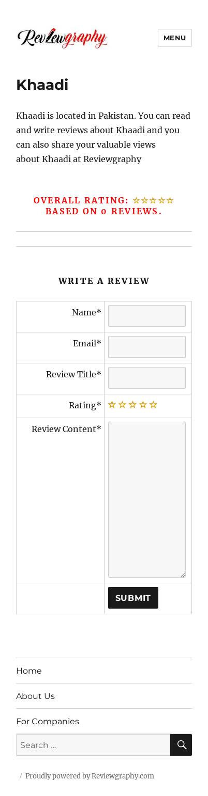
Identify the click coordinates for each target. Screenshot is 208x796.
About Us (35, 696)
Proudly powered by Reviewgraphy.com (89, 776)
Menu (175, 38)
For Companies (47, 721)
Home (29, 671)
